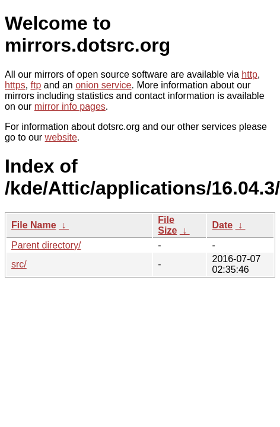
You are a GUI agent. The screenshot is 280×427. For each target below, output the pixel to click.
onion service (103, 85)
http (249, 74)
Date (222, 225)
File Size (167, 225)
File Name (33, 225)
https (15, 85)
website (61, 137)
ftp (36, 85)
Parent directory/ (46, 245)
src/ (19, 264)
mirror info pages (70, 106)
